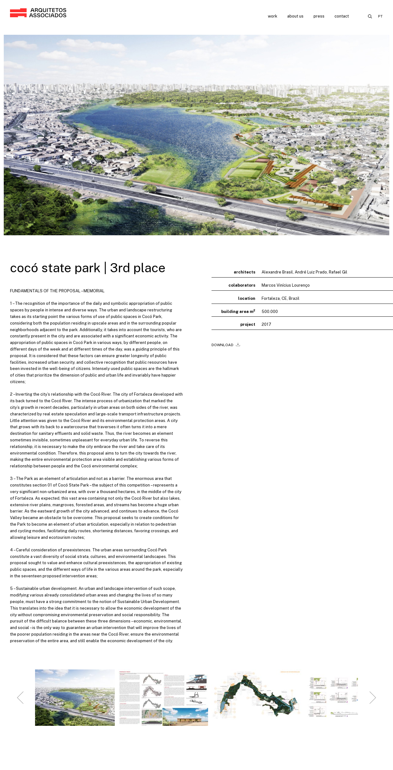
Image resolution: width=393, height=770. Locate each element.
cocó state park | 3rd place (88, 267)
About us (295, 16)
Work (272, 16)
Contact (341, 16)
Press (319, 16)
